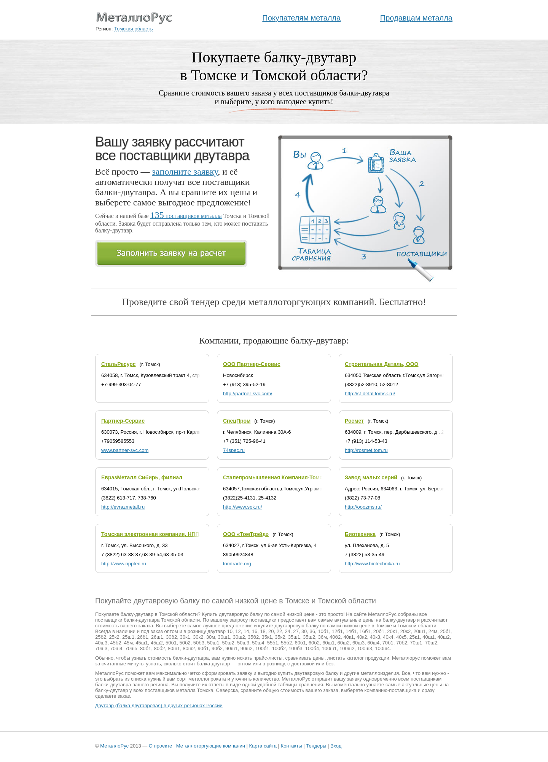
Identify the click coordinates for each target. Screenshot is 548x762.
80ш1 (174, 648)
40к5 (401, 637)
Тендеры (316, 746)
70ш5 (131, 648)
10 (230, 631)
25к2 (114, 637)
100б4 (312, 648)
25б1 (445, 631)
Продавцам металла (416, 18)
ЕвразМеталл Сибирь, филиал (141, 477)
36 (312, 631)
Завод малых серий (371, 477)
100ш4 (382, 648)
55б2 (286, 643)
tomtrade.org (237, 563)
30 (304, 631)
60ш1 (328, 643)
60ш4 (373, 643)
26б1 (142, 637)
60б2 (314, 643)
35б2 (253, 637)
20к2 (405, 631)
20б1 (378, 631)
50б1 (171, 643)
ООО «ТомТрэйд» (246, 534)
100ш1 (329, 648)
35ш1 (294, 637)
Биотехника (360, 534)
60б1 (300, 643)
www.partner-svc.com (124, 450)
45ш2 (157, 643)
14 (246, 631)
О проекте (160, 746)
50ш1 (213, 643)
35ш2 (309, 637)
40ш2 (444, 637)
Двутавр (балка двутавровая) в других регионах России (159, 705)
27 (295, 631)
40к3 (375, 637)
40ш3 (101, 643)
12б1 (337, 631)
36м (322, 637)
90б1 (203, 648)
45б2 (115, 643)
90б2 (217, 648)
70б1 (387, 643)
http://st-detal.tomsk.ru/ (370, 393)
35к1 (266, 637)
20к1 (392, 631)
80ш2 (189, 648)
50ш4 (258, 643)
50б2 (184, 643)
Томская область (133, 29)
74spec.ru (234, 450)
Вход (335, 746)
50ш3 (243, 643)
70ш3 (101, 648)
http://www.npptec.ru (123, 563)
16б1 (364, 631)
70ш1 (416, 643)
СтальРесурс (118, 364)
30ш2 (239, 637)
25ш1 (128, 637)
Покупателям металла (301, 18)
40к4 (388, 637)
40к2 (362, 637)
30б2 (171, 637)
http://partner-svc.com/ (247, 393)
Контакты (291, 746)
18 (262, 631)
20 (271, 631)
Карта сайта (263, 746)
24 (287, 631)
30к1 (185, 637)
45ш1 (141, 643)
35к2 (280, 637)
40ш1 (428, 637)
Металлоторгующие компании (210, 746)
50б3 (198, 643)
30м (210, 637)
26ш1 (157, 637)
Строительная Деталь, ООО (381, 364)
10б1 (323, 631)
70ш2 (431, 643)
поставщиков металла (186, 216)
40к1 (348, 637)
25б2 (100, 637)
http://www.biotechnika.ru (372, 563)
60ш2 (344, 643)
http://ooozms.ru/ (363, 507)
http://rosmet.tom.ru (366, 450)
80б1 (145, 648)
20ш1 (419, 631)
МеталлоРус (114, 746)
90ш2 (247, 648)
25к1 (414, 637)
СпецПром (236, 421)
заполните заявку (185, 172)
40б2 (335, 637)
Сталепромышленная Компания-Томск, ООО (282, 477)
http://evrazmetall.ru (123, 507)
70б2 (401, 643)
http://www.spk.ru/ (242, 507)
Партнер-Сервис (123, 421)
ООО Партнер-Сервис (251, 364)
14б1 (351, 631)
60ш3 (358, 643)
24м (433, 631)
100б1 (262, 648)
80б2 (159, 648)
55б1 (272, 643)
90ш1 (231, 648)
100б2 (279, 648)
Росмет (354, 421)
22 (279, 631)
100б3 (295, 648)
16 (254, 631)
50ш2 (228, 643)
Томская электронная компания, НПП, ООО (158, 534)
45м (128, 643)
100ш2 (346, 648)
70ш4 (116, 648)
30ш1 (224, 637)
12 (238, 631)
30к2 (198, 637)
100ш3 (364, 648)
